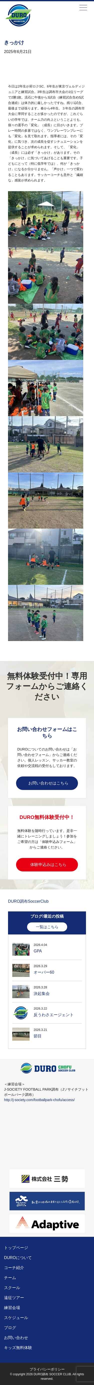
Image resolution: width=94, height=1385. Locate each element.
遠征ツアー (14, 1298)
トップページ (16, 1248)
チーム (10, 1278)
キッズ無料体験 (18, 1348)
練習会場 (12, 1308)
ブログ (10, 1328)
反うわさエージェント (54, 1015)
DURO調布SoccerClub (28, 901)
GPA (38, 951)
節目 (38, 1036)
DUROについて (18, 1258)
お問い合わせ (16, 1338)
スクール (12, 1288)
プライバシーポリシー (47, 1369)
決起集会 (42, 993)
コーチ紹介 (14, 1268)
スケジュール (16, 1318)
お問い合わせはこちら (48, 783)
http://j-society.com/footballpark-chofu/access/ (39, 1100)
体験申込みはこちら (48, 864)
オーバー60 (44, 972)
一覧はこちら (47, 927)
